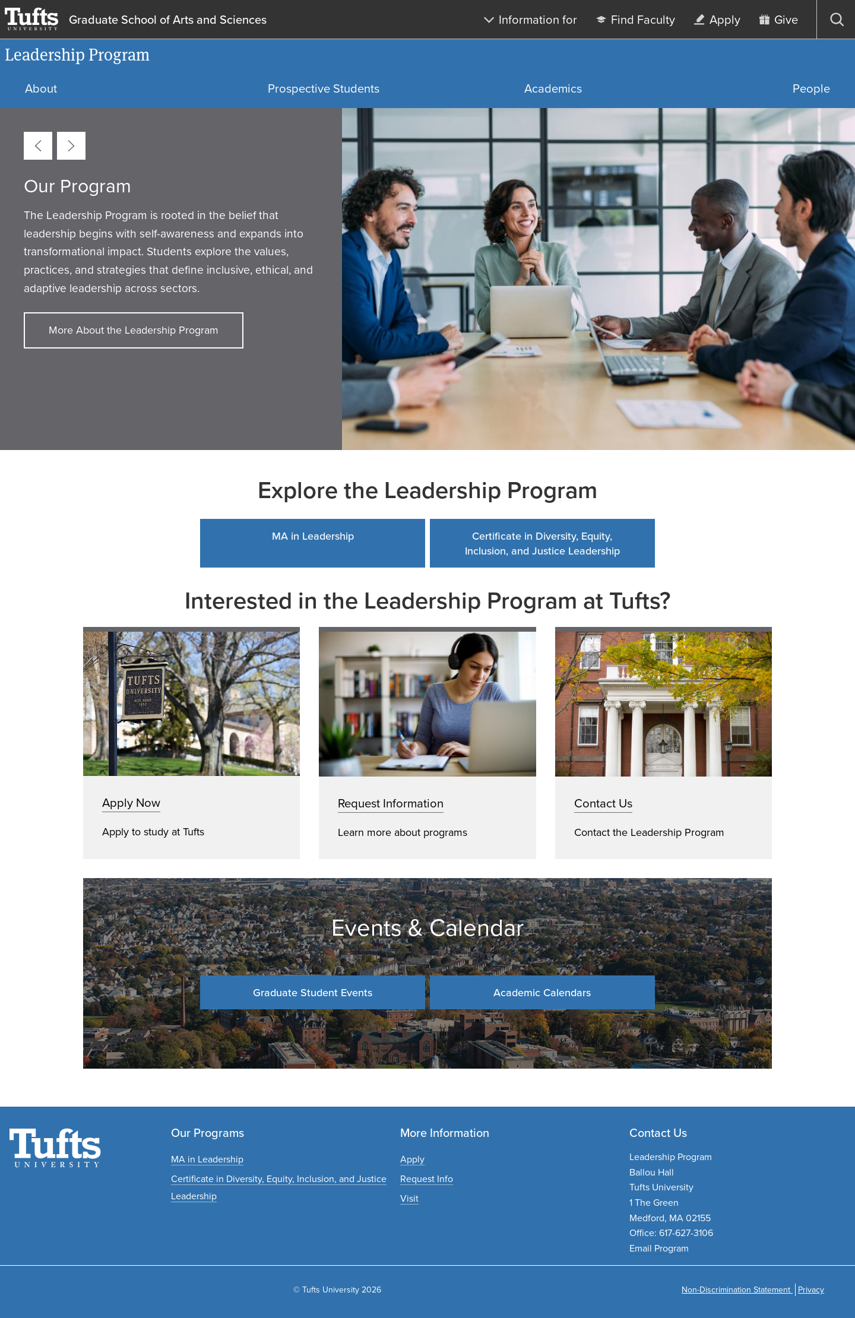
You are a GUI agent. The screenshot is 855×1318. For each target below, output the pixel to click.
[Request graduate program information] (426, 1179)
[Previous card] (38, 146)
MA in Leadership (313, 535)
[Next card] (71, 146)
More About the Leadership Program (133, 330)
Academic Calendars (542, 992)
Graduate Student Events (312, 992)
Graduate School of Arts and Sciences (168, 19)
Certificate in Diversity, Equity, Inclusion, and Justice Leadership (542, 543)
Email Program (659, 1248)
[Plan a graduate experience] (409, 1198)
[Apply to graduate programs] (412, 1159)
